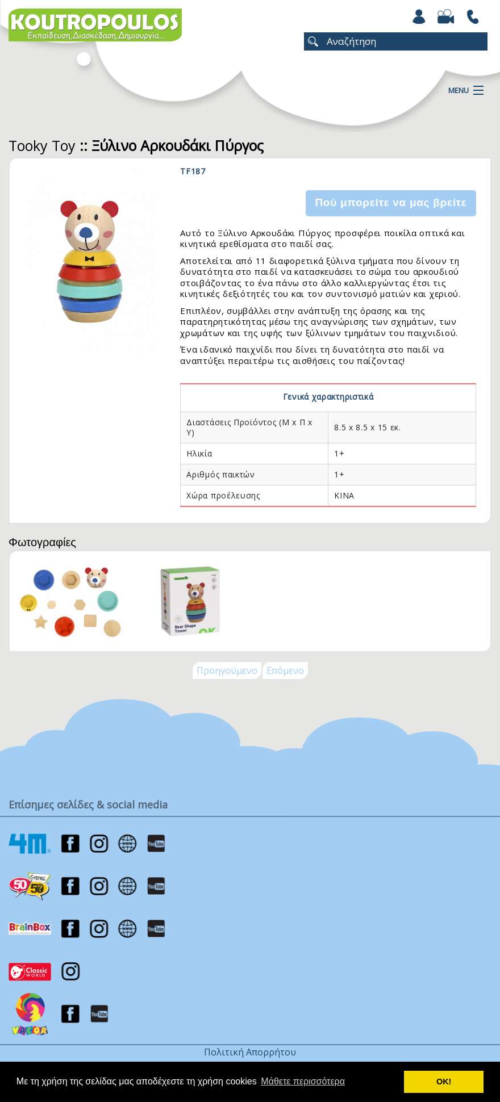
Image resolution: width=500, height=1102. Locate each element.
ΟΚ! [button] (443, 1081)
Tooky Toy (42, 145)
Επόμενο (285, 670)
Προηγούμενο (227, 670)
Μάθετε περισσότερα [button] (303, 1081)
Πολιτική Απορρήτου (250, 1052)
